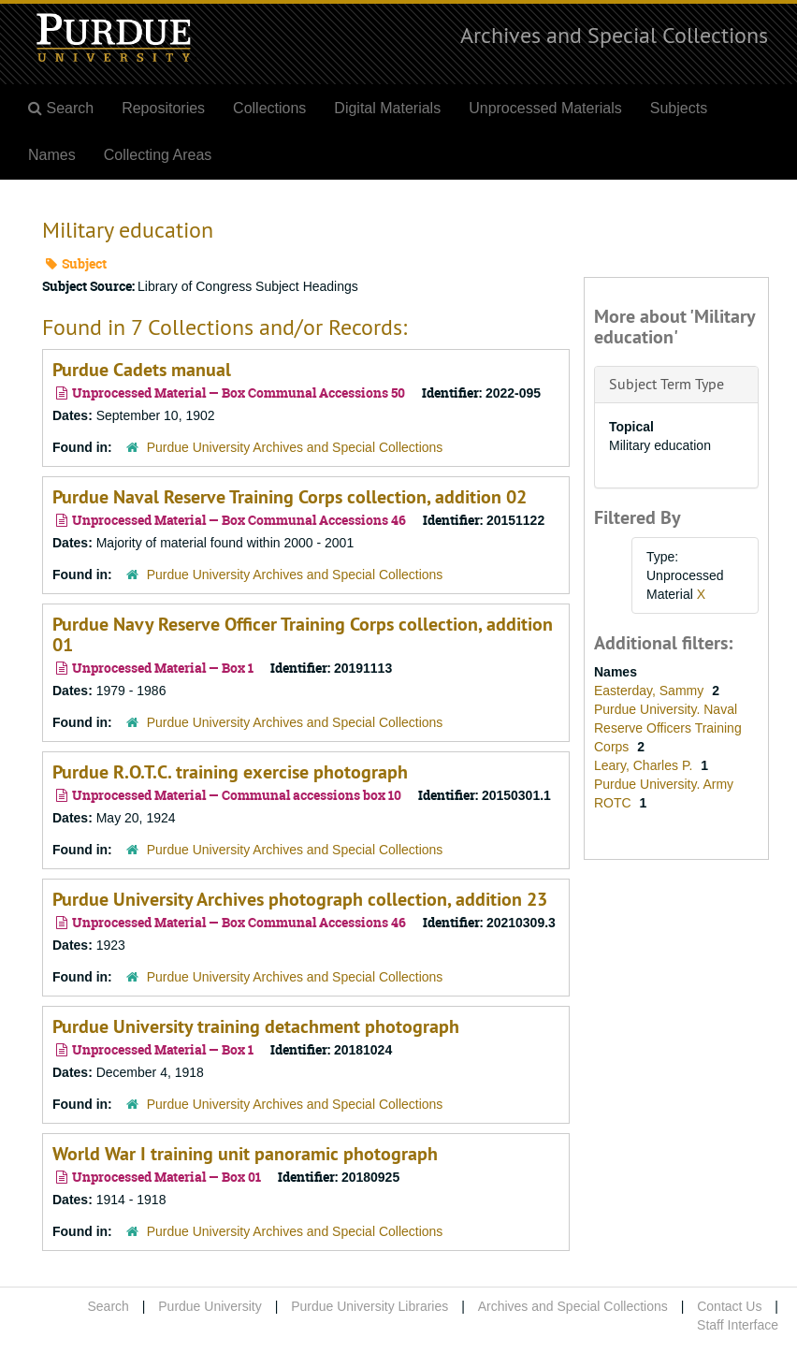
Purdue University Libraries (369, 1306)
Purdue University (210, 1306)
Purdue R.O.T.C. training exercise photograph (230, 772)
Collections (269, 108)
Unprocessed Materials (545, 108)
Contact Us (729, 1306)
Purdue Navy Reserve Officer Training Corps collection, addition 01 (302, 634)
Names (52, 155)
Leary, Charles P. (645, 765)
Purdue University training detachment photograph (255, 1026)
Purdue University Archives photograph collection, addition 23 (299, 899)
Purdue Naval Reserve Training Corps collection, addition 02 (289, 497)
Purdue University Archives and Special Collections (295, 447)
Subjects (678, 108)
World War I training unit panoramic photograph (245, 1154)
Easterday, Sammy (650, 690)
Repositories (163, 108)
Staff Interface (737, 1324)
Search (107, 1306)
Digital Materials (387, 108)
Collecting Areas (158, 155)
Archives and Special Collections (614, 35)
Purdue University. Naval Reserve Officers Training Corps (668, 728)
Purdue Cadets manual (141, 369)
